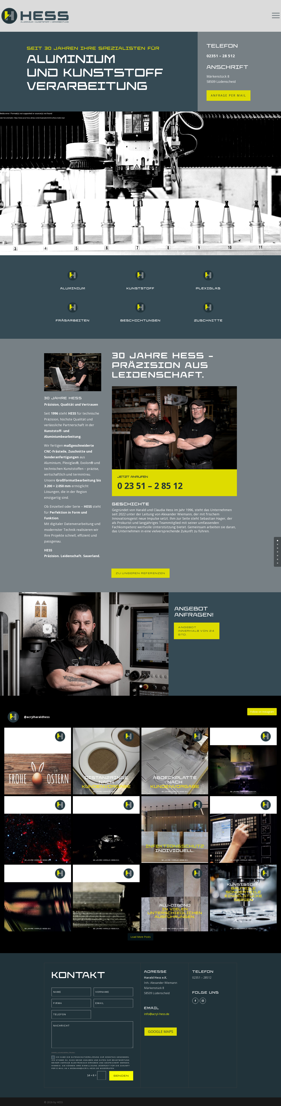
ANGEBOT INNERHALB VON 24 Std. (196, 631)
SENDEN (121, 1075)
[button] (37, 761)
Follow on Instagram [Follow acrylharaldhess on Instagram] (262, 711)
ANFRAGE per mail (228, 95)
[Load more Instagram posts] (140, 936)
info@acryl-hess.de (156, 1014)
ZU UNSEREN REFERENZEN (140, 573)
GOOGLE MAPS (160, 1031)
